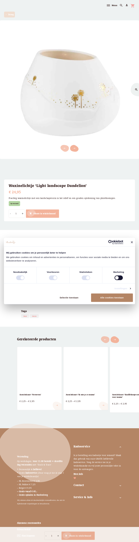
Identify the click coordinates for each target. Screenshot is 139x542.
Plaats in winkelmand (45, 213)
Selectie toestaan (69, 297)
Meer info (78, 474)
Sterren (34, 316)
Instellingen (121, 288)
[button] (74, 148)
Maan (25, 316)
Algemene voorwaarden (29, 523)
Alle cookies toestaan (112, 297)
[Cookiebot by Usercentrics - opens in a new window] (112, 242)
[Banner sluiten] (132, 242)
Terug (9, 14)
